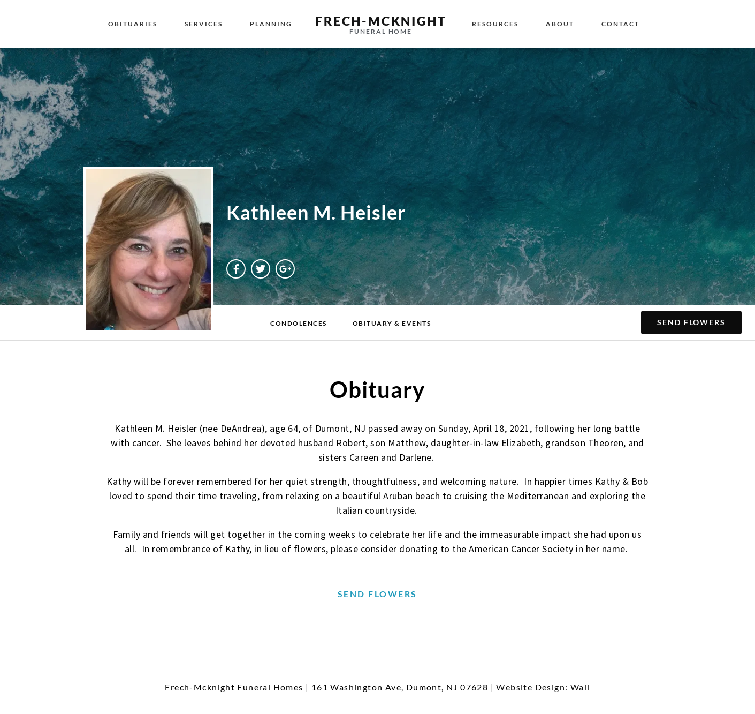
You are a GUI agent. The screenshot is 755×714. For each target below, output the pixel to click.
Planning (271, 24)
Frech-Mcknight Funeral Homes (234, 687)
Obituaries (132, 24)
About (560, 24)
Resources (495, 24)
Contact (620, 24)
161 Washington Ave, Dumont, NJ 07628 (399, 687)
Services (204, 24)
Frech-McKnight (380, 20)
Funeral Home (380, 31)
